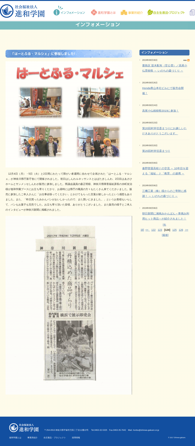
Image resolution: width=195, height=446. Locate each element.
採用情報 (76, 437)
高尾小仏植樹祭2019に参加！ (160, 110)
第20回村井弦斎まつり (156, 150)
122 (153, 229)
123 (160, 229)
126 (181, 229)
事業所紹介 (32, 437)
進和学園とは (15, 437)
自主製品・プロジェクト (55, 437)
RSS (186, 60)
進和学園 (23, 11)
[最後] (165, 235)
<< (147, 229)
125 (174, 229)
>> (186, 229)
